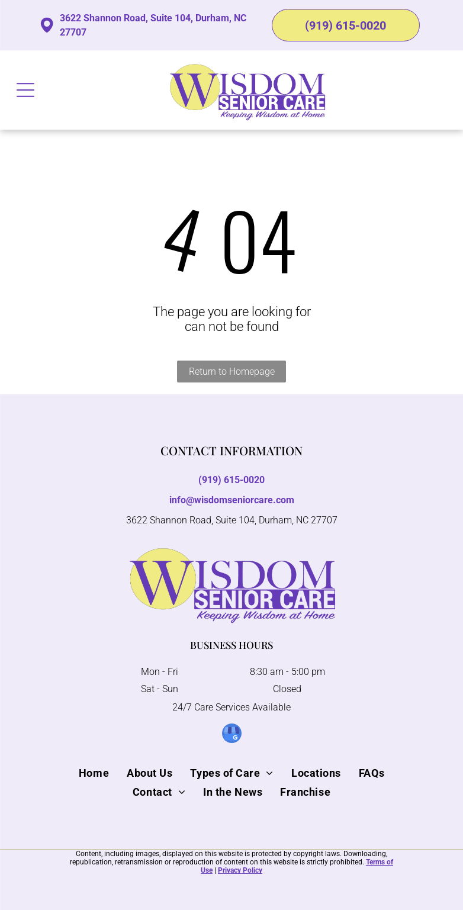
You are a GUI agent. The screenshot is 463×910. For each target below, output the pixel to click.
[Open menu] (25, 90)
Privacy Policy (240, 870)
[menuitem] (94, 772)
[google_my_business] (232, 735)
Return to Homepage (232, 371)
